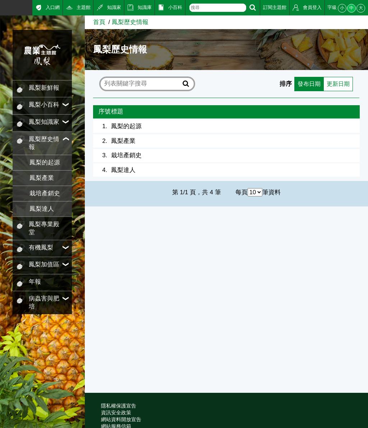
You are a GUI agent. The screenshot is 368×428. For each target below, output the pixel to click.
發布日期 (307, 83)
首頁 (99, 22)
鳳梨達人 (41, 208)
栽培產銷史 (44, 193)
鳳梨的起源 (44, 162)
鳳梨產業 (41, 178)
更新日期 (337, 83)
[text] (217, 8)
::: (2, 7)
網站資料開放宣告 (121, 419)
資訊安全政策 (116, 412)
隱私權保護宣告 (118, 406)
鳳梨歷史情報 (130, 22)
